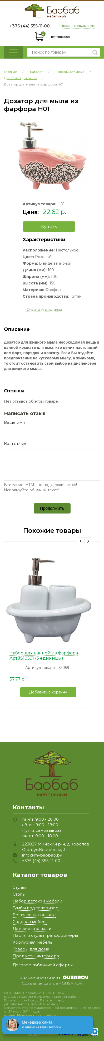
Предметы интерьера (36, 955)
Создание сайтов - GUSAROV (52, 983)
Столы (19, 894)
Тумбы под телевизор (35, 907)
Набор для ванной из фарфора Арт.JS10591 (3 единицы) (43, 655)
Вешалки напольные (34, 914)
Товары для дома (31, 949)
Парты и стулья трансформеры (45, 935)
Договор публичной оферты (43, 964)
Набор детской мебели (37, 901)
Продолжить (52, 508)
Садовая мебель (30, 921)
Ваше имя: (15, 422)
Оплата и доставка (44, 309)
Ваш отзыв (15, 443)
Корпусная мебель (32, 942)
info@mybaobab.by (42, 855)
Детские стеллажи (32, 928)
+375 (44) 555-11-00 (29, 25)
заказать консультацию (78, 26)
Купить (49, 226)
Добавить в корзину (48, 692)
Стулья (19, 887)
